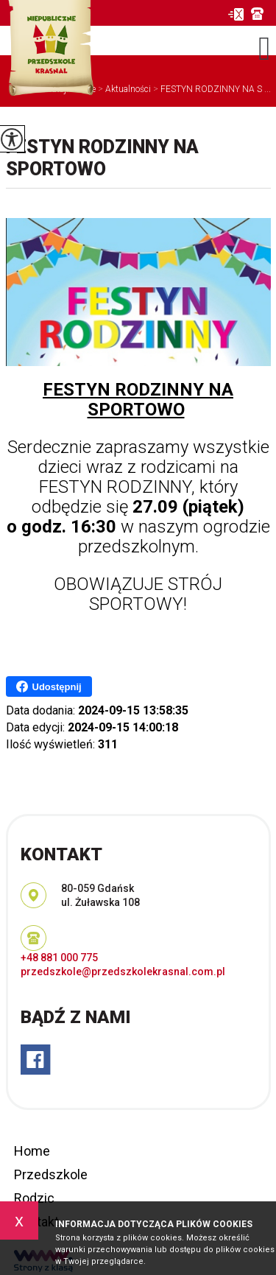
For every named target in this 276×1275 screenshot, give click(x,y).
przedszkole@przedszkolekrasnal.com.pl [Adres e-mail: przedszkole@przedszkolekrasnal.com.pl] (123, 971)
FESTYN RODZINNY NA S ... (211, 89)
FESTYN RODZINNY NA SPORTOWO (102, 158)
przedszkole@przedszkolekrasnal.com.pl (235, 14)
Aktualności (123, 89)
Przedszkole (51, 1174)
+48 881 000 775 (257, 13)
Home (32, 1151)
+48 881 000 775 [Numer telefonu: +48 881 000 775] (59, 957)
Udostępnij (49, 686)
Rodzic (34, 1198)
